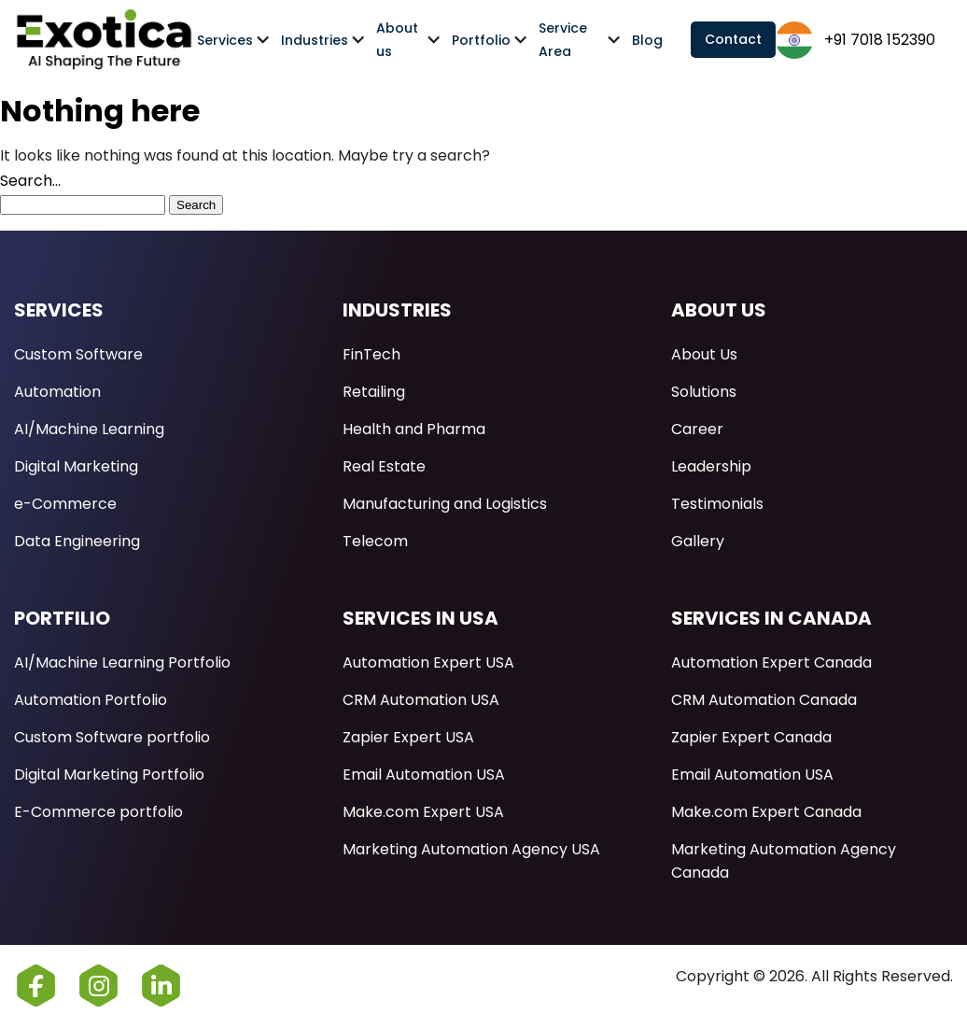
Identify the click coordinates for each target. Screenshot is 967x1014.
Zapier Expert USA (408, 737)
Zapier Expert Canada (751, 737)
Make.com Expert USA (423, 812)
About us (397, 40)
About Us (704, 354)
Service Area (563, 40)
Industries (314, 40)
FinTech (371, 354)
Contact (733, 39)
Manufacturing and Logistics (445, 503)
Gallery (697, 541)
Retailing (374, 391)
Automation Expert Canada (771, 662)
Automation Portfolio (90, 700)
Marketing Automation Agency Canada (783, 860)
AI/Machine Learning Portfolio (122, 662)
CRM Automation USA (421, 700)
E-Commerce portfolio (98, 812)
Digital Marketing (76, 466)
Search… (30, 180)
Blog (647, 40)
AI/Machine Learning (89, 429)
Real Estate (384, 466)
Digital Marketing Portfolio (109, 774)
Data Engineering (77, 541)
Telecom (375, 541)
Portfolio (481, 40)
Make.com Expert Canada (766, 812)
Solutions (703, 391)
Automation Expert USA (428, 662)
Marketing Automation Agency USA (471, 849)
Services (225, 40)
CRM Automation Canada (764, 700)
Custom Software (78, 354)
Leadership (711, 466)
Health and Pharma (414, 429)
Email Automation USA (424, 774)
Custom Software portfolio (112, 737)
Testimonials (717, 503)
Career (697, 429)
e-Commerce (65, 503)
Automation (57, 391)
